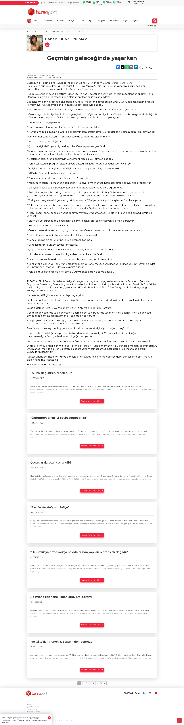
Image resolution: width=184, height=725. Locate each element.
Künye (29, 702)
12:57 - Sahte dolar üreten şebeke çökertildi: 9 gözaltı (60, 3)
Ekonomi (48, 21)
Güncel (37, 21)
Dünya (71, 21)
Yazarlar (150, 26)
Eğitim (135, 21)
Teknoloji (114, 21)
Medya (81, 21)
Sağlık (125, 21)
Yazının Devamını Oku (92, 401)
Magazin (101, 21)
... (97, 683)
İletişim (29, 704)
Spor (91, 21)
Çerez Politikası (32, 706)
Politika (60, 21)
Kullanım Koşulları (33, 711)
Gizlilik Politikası (32, 709)
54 (101, 683)
